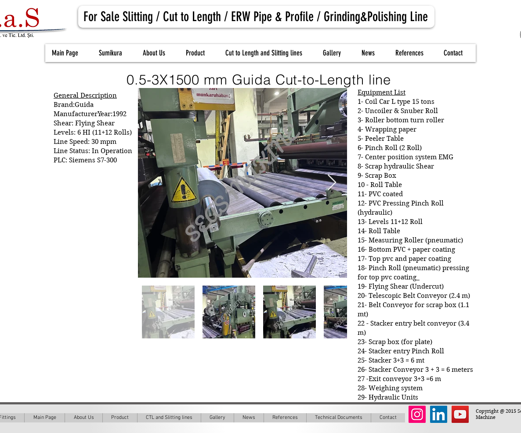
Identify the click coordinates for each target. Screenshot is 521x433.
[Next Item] (332, 182)
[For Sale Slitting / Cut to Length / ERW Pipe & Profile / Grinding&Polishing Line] (256, 17)
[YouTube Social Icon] (460, 414)
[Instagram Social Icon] (417, 414)
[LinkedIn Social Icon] (438, 414)
